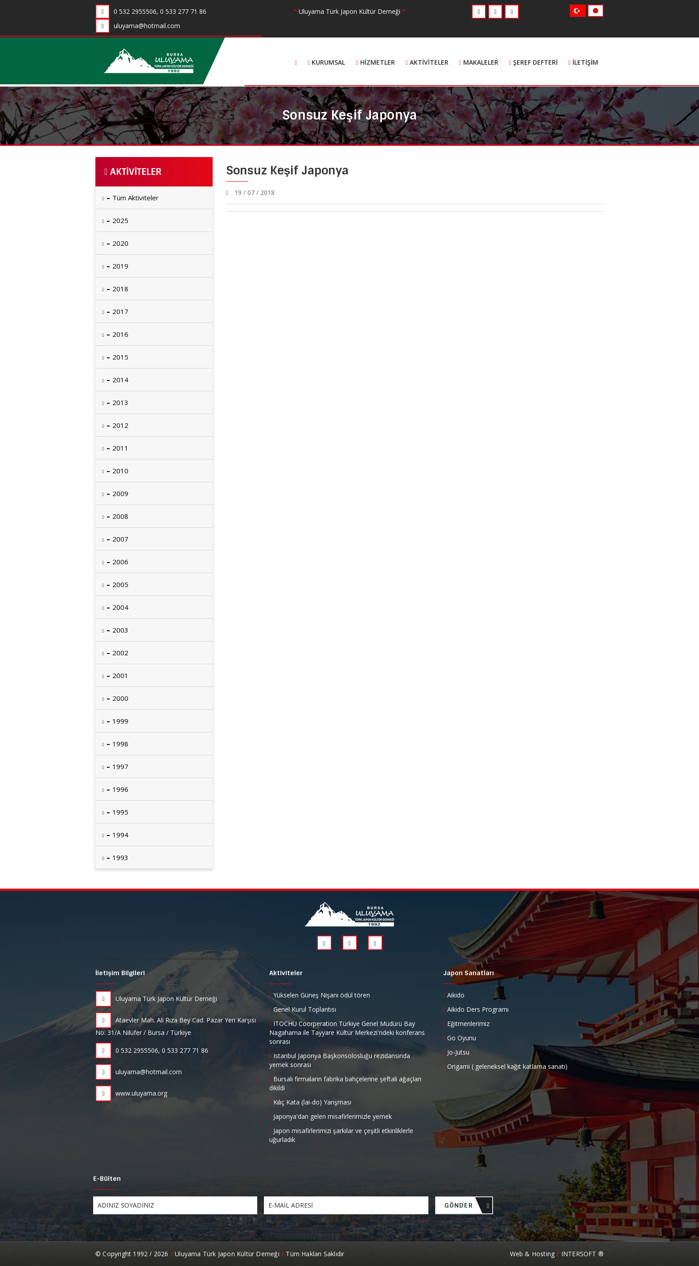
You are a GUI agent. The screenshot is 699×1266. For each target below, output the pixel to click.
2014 (115, 379)
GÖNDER (467, 1207)
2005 (115, 584)
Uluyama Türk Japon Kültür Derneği (156, 998)
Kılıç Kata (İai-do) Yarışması (310, 1102)
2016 (115, 334)
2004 (115, 607)
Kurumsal (326, 62)
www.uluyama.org (131, 1093)
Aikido (454, 995)
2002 (115, 652)
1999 (115, 720)
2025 (115, 220)
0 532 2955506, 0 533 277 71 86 (151, 1050)
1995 (115, 811)
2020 (115, 243)
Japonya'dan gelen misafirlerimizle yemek (330, 1116)
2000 (115, 698)
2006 (115, 561)
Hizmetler (375, 62)
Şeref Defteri (533, 62)
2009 (115, 493)
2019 (115, 265)
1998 (115, 743)
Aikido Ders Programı (476, 1009)
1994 (115, 834)
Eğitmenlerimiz (466, 1023)
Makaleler (478, 62)
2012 (115, 425)
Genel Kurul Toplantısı (302, 1009)
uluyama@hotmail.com (138, 1071)
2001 (115, 675)
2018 (115, 288)
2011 (115, 447)
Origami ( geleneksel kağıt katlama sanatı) (505, 1066)
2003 (115, 629)
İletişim (583, 62)
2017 (115, 311)
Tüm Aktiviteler (130, 197)
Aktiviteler (427, 62)
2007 (115, 538)
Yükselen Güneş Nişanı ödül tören (319, 995)
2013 (115, 402)
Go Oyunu (459, 1038)
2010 (115, 470)
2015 (115, 356)
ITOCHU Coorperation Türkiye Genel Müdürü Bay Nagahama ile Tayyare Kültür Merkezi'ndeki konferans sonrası (347, 1032)
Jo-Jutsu (456, 1052)
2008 (115, 516)
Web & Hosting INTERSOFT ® (557, 1253)
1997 (115, 766)
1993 (115, 857)
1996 (115, 789)
